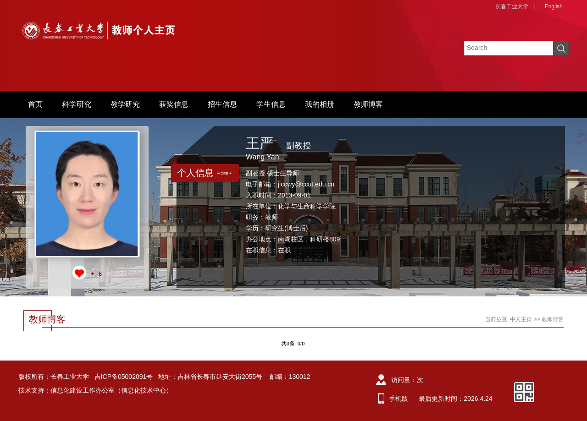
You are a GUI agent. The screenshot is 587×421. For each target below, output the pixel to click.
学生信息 (271, 104)
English (554, 6)
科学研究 (76, 104)
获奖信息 (173, 104)
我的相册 (319, 104)
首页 (35, 104)
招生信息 (222, 104)
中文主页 (521, 319)
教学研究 (125, 104)
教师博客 (368, 104)
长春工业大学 (511, 6)
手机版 (398, 398)
